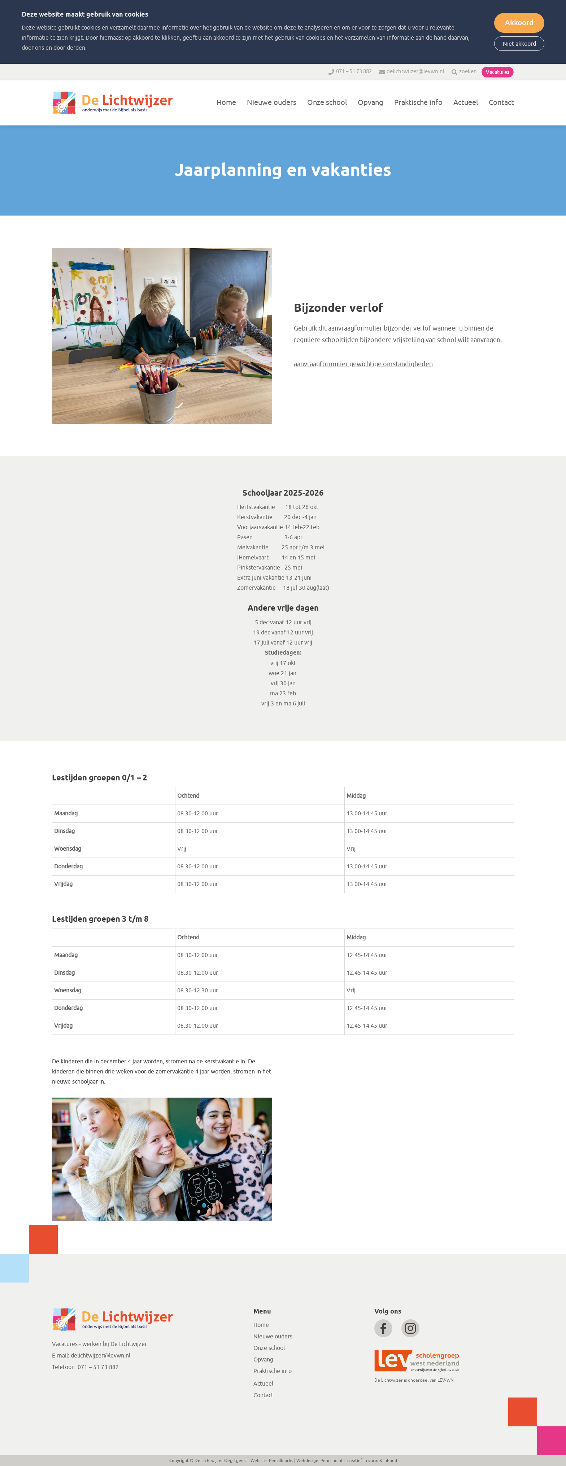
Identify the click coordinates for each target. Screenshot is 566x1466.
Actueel (465, 102)
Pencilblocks (281, 1460)
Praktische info (418, 102)
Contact (501, 102)
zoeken (468, 71)
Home (226, 102)
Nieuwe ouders (271, 102)
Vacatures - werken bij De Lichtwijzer (99, 1344)
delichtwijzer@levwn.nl (415, 71)
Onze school (327, 102)
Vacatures (497, 72)
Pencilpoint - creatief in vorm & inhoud (359, 1460)
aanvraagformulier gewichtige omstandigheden (363, 364)
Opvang (370, 102)
